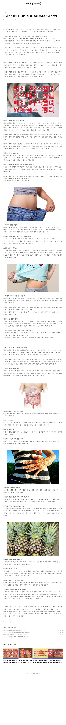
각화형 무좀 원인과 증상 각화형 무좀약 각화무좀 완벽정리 (15, 680)
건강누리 (5, 676)
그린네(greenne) (33, 3)
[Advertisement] (33, 353)
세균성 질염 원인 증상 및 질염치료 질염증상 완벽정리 (14, 684)
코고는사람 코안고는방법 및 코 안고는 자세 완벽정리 (14, 682)
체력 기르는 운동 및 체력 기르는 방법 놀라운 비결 (13, 686)
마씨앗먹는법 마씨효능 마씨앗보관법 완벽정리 (13, 678)
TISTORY (33, 721)
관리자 (38, 721)
